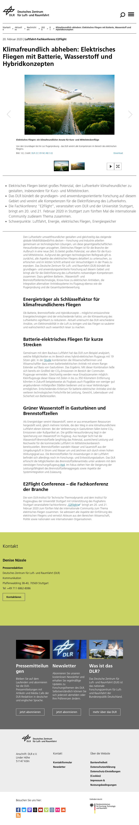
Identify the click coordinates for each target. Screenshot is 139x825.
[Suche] (122, 15)
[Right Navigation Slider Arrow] (120, 114)
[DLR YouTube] (40, 811)
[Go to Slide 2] (77, 166)
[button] (69, 117)
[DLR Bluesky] (24, 811)
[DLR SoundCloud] (63, 811)
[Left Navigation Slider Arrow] (21, 114)
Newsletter (59, 766)
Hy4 (62, 465)
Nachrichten (31, 28)
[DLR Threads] (35, 811)
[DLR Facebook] (18, 811)
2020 (43, 28)
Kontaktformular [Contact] (62, 762)
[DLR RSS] (18, 816)
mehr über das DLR (105, 712)
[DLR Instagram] (52, 811)
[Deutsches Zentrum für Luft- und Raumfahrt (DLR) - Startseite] (27, 13)
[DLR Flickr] (57, 811)
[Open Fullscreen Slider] (117, 166)
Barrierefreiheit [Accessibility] (98, 762)
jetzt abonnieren (30, 712)
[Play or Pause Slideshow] (110, 166)
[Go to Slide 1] (61, 166)
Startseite (6, 28)
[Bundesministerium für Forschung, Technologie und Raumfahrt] (104, 816)
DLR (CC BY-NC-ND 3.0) (42, 153)
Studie (47, 360)
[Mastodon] (29, 811)
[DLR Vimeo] (46, 811)
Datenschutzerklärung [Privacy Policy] (102, 766)
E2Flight (73, 505)
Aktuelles (18, 28)
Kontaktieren (13, 596)
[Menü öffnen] (131, 13)
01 (50, 28)
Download (118, 153)
